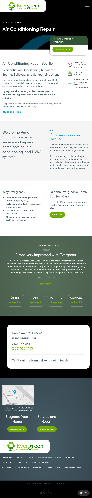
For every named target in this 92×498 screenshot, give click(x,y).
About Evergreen (8, 457)
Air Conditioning (22, 467)
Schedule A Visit (17, 429)
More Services (54, 467)
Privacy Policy (22, 462)
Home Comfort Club (72, 467)
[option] (46, 268)
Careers (30, 457)
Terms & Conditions (40, 462)
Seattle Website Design (46, 491)
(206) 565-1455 (11, 111)
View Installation (62, 49)
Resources (20, 457)
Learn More (57, 215)
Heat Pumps (6, 467)
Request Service (47, 429)
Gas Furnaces (38, 467)
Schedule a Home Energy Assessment (48, 457)
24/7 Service (7, 462)
